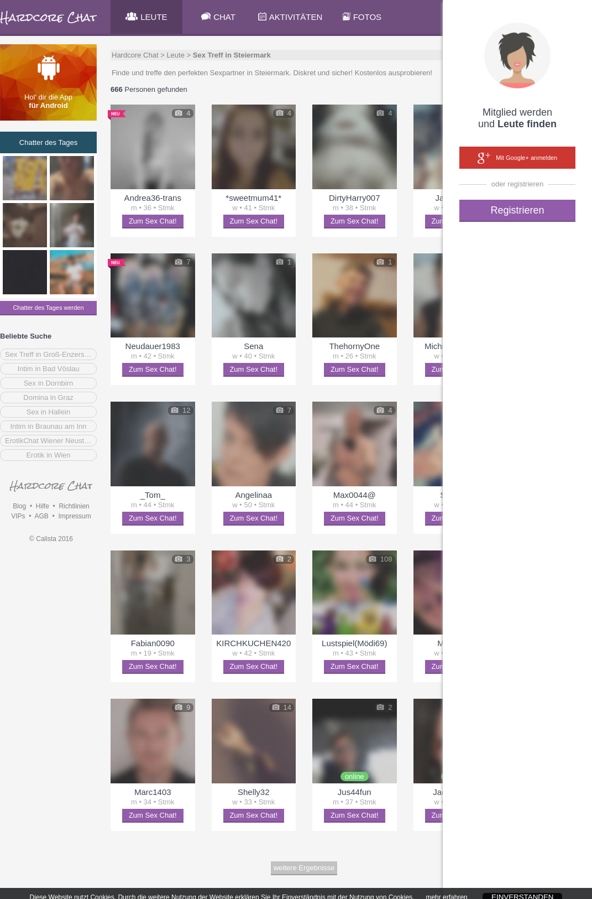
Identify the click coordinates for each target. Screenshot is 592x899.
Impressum (74, 516)
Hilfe (42, 506)
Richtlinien (74, 506)
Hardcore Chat (135, 55)
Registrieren (517, 210)
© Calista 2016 (51, 539)
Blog (19, 506)
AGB (41, 516)
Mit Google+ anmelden (517, 158)
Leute (175, 55)
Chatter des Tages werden (48, 307)
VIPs (18, 516)
